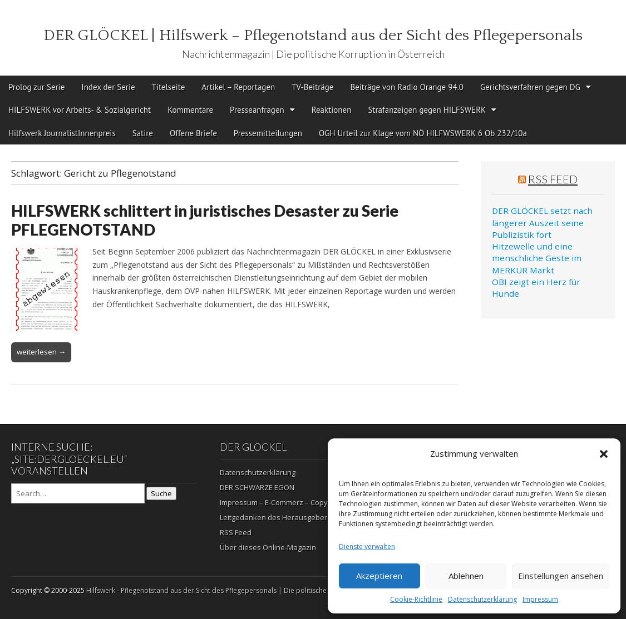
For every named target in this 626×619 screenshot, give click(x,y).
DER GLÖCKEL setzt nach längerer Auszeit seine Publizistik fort (542, 222)
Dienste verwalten (367, 546)
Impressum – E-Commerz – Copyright (281, 502)
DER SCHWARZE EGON (257, 487)
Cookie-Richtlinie (416, 599)
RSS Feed (553, 179)
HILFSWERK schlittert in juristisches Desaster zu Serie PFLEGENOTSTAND (204, 220)
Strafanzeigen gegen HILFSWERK (427, 109)
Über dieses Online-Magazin (268, 547)
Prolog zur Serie (36, 87)
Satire (142, 133)
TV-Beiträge (312, 87)
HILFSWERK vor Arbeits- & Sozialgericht (79, 109)
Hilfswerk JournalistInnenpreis (62, 133)
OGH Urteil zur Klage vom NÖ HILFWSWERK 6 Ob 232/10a (423, 133)
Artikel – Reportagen (238, 87)
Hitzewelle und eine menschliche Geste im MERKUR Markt (536, 258)
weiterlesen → (41, 352)
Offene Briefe (193, 133)
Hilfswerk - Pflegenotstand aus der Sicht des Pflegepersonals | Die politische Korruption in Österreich (245, 590)
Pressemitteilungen (268, 133)
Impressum (540, 599)
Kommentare (190, 109)
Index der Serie (108, 87)
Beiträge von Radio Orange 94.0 (407, 87)
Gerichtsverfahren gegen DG (530, 87)
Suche (161, 493)
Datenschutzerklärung (482, 599)
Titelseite (168, 87)
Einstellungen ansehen (560, 575)
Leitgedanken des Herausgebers (275, 517)
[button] (603, 454)
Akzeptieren (379, 575)
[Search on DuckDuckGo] (78, 493)
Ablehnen (466, 575)
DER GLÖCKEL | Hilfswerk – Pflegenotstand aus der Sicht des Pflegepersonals (313, 35)
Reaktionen (332, 109)
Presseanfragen (257, 109)
